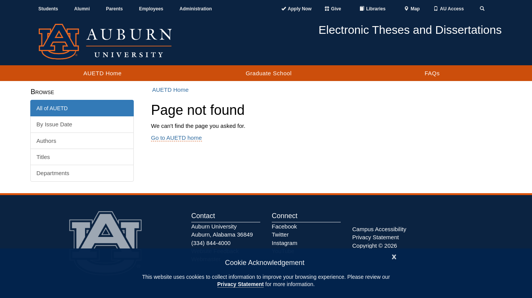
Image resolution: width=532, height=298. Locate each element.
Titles (43, 157)
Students (48, 9)
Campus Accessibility (379, 229)
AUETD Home (102, 73)
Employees (151, 9)
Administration (195, 9)
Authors (46, 140)
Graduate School (269, 73)
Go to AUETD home (176, 137)
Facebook (284, 226)
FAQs (432, 73)
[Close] (394, 256)
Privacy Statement (240, 284)
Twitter (280, 234)
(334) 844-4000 (211, 243)
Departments (52, 173)
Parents (114, 9)
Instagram (284, 243)
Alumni (82, 9)
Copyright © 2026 (374, 245)
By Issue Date (54, 124)
